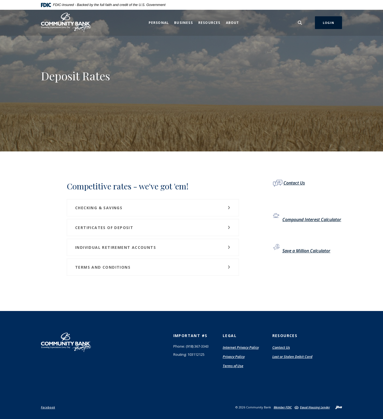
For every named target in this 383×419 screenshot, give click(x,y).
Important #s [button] (190, 335)
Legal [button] (230, 335)
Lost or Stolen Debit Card (292, 356)
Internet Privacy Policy (241, 347)
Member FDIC (283, 407)
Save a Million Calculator (306, 251)
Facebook (48, 407)
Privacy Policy (234, 356)
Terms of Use (233, 366)
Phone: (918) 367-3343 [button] (191, 346)
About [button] (232, 22)
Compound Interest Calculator (311, 220)
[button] (153, 207)
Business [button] (183, 22)
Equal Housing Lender (315, 407)
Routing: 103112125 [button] (189, 354)
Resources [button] (209, 22)
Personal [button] (159, 22)
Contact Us (294, 183)
